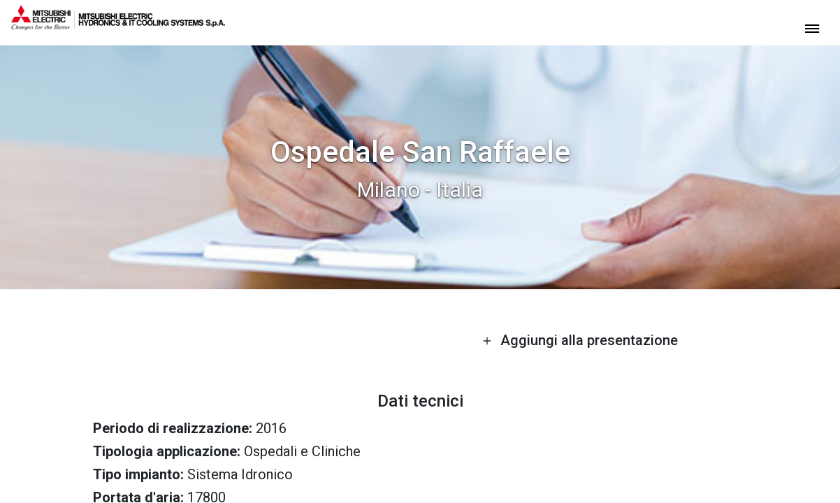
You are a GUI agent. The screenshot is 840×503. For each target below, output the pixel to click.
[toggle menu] (812, 27)
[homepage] (118, 24)
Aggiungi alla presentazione (580, 340)
